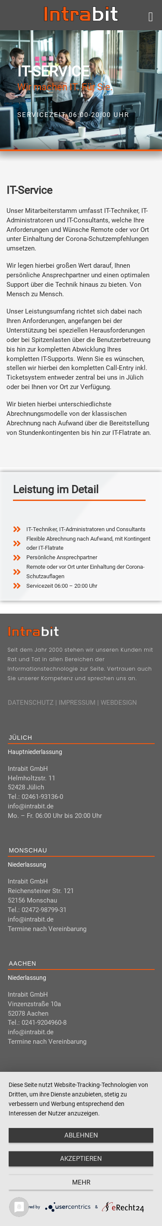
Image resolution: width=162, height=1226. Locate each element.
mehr (81, 1182)
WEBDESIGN (119, 702)
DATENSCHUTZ (31, 702)
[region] (81, 89)
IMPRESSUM (77, 702)
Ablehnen (81, 1135)
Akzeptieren (81, 1159)
